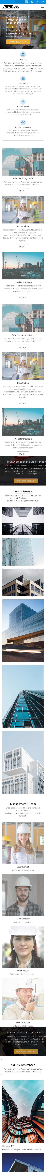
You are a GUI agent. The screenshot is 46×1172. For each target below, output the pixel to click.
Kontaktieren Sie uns (18, 42)
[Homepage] (18, 7)
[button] (42, 28)
